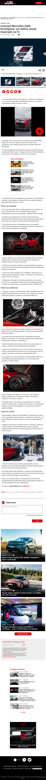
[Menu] (2, 3)
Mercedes (9, 492)
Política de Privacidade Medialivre (9, 656)
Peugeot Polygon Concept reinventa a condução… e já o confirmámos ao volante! (20, 628)
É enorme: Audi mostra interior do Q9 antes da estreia (23, 745)
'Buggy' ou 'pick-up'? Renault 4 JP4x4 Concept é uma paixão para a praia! (27, 675)
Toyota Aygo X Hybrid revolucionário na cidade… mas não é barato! (22, 594)
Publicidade (28, 768)
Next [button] (44, 52)
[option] (23, 52)
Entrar (39, 3)
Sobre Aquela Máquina (10, 766)
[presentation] (30, 650)
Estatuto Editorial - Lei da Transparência (29, 766)
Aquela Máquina (4, 17)
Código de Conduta (18, 768)
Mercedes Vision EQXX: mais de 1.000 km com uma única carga (27, 188)
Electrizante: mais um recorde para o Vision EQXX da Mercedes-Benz (27, 172)
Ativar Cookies (37, 768)
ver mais (23, 712)
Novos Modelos (12, 17)
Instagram (25, 486)
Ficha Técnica (8, 768)
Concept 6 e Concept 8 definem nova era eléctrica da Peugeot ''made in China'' (27, 699)
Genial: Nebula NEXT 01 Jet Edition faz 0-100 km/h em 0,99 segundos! (27, 691)
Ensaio (4, 555)
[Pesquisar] (44, 3)
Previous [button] (2, 52)
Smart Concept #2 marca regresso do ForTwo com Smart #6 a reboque (26, 707)
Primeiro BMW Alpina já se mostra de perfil (26, 682)
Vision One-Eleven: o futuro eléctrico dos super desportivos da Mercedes (27, 180)
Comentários (11, 502)
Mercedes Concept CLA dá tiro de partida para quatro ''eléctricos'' (27, 164)
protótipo (39, 492)
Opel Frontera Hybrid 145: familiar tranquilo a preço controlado (20, 559)
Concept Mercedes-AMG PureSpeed (24, 492)
